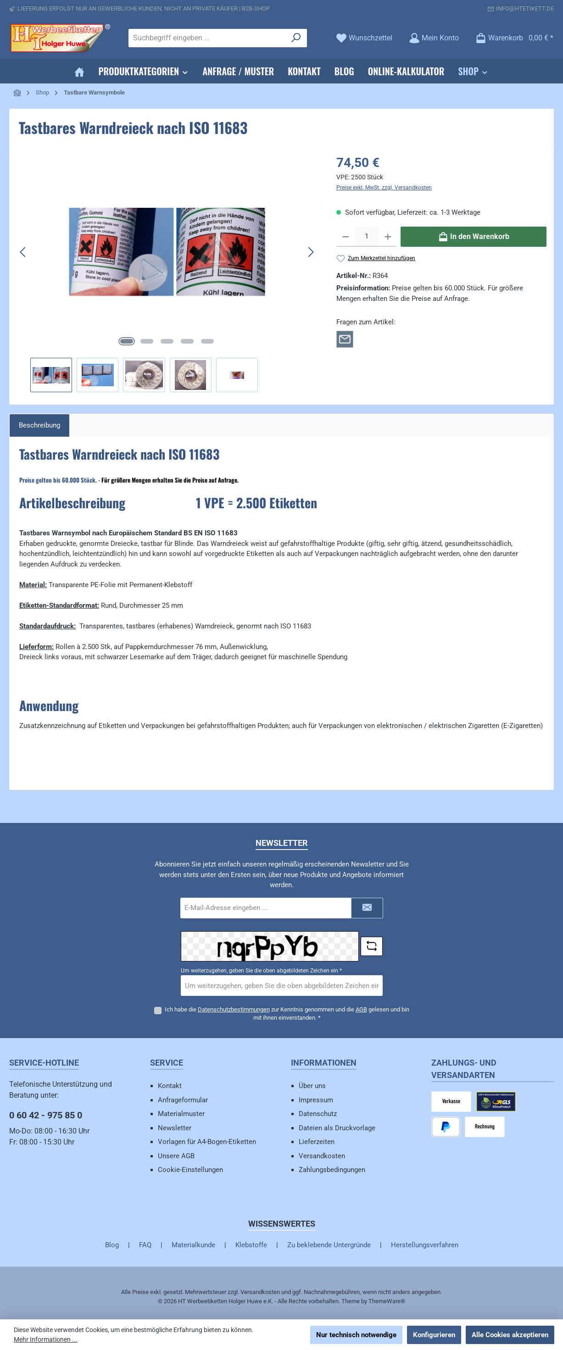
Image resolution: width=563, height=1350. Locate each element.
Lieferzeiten (316, 1142)
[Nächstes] (311, 252)
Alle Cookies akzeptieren (510, 1335)
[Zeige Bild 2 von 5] (146, 341)
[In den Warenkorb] (473, 237)
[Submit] (367, 908)
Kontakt (170, 1086)
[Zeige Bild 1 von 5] (126, 341)
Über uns (312, 1086)
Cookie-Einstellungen (190, 1170)
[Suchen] (296, 38)
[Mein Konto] (434, 37)
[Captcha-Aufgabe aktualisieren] (372, 946)
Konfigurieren (434, 1335)
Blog (112, 1245)
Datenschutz (318, 1114)
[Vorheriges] (23, 252)
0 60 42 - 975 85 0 (45, 1115)
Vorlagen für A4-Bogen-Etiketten (207, 1142)
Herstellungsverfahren (424, 1245)
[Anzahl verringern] (345, 237)
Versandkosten (322, 1156)
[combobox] (207, 38)
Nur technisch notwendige (356, 1335)
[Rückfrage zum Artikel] (344, 338)
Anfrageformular (183, 1100)
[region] (167, 272)
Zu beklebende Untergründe (329, 1245)
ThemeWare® (386, 1301)
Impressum (316, 1100)
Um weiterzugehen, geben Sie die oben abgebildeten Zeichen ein (261, 970)
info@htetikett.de (525, 8)
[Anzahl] (367, 237)
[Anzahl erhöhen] (388, 237)
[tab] (39, 425)
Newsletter (174, 1128)
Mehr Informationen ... (46, 1339)
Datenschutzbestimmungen (234, 1009)
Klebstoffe (251, 1245)
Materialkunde (193, 1245)
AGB (361, 1009)
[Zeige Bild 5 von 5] (207, 341)
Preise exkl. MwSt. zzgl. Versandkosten (384, 187)
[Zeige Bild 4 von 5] (187, 341)
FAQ (145, 1245)
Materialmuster (181, 1114)
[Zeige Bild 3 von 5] (167, 341)
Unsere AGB (176, 1156)
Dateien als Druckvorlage (337, 1128)
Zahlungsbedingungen (332, 1170)
